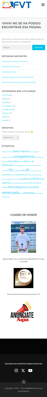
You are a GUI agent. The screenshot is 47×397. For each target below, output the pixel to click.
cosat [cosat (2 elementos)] (21, 161)
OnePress (30, 388)
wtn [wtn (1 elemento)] (8, 197)
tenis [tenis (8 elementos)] (36, 179)
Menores (5, 102)
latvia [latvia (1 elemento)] (39, 171)
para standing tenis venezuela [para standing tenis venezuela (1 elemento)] (11, 179)
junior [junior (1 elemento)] (31, 171)
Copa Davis (6, 113)
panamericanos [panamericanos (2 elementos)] (22, 174)
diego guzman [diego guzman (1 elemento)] (20, 165)
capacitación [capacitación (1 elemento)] (6, 157)
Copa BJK (5, 120)
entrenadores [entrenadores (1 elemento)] (30, 165)
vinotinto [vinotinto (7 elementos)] (29, 193)
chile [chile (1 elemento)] (11, 157)
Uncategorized (7, 109)
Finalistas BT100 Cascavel (11, 67)
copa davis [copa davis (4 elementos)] (13, 161)
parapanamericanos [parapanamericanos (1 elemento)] (35, 175)
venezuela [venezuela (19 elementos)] (10, 192)
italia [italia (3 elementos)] (23, 170)
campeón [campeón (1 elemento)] (36, 152)
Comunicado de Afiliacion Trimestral (15, 61)
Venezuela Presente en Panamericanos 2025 (18, 77)
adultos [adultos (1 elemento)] (4, 152)
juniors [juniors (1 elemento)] (35, 171)
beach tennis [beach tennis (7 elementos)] (21, 151)
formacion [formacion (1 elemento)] (5, 171)
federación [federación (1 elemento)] (37, 165)
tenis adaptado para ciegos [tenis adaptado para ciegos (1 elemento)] (19, 183)
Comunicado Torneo (9, 72)
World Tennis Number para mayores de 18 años (19, 82)
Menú (43, 5)
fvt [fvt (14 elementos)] (11, 170)
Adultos (4, 117)
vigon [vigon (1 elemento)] (21, 193)
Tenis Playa (6, 95)
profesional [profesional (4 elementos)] (27, 178)
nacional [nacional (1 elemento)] (13, 175)
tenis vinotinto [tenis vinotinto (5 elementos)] (31, 187)
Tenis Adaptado (7, 106)
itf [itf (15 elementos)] (27, 170)
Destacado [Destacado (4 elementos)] (7, 165)
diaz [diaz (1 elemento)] (14, 165)
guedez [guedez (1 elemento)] (18, 171)
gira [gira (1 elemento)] (14, 171)
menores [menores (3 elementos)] (6, 174)
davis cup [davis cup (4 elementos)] (29, 161)
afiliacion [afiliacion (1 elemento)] (9, 152)
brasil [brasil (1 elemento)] (31, 152)
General (5, 99)
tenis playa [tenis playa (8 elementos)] (15, 187)
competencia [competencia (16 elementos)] (23, 156)
